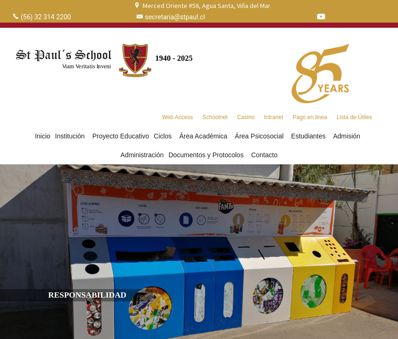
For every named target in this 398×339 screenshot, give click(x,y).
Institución (71, 136)
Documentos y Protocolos (208, 155)
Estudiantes (309, 136)
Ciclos (164, 136)
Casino (245, 117)
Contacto (264, 155)
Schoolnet (215, 117)
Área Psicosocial (261, 136)
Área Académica (204, 136)
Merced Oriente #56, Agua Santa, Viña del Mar (206, 5)
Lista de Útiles (354, 117)
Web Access (177, 117)
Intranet (274, 117)
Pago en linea (309, 117)
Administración (142, 155)
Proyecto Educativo (120, 136)
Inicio (42, 136)
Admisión (348, 136)
